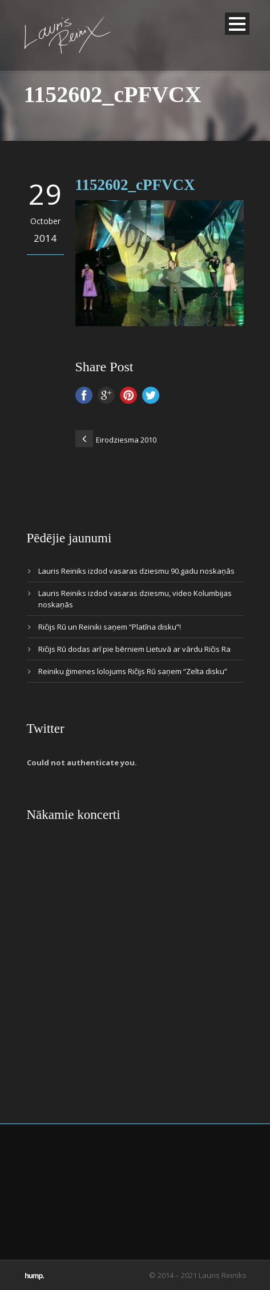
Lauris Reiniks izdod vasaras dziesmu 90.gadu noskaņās (136, 571)
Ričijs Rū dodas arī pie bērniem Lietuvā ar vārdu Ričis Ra (134, 649)
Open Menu (237, 24)
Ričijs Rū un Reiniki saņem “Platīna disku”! (109, 627)
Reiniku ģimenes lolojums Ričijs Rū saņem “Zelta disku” (132, 671)
